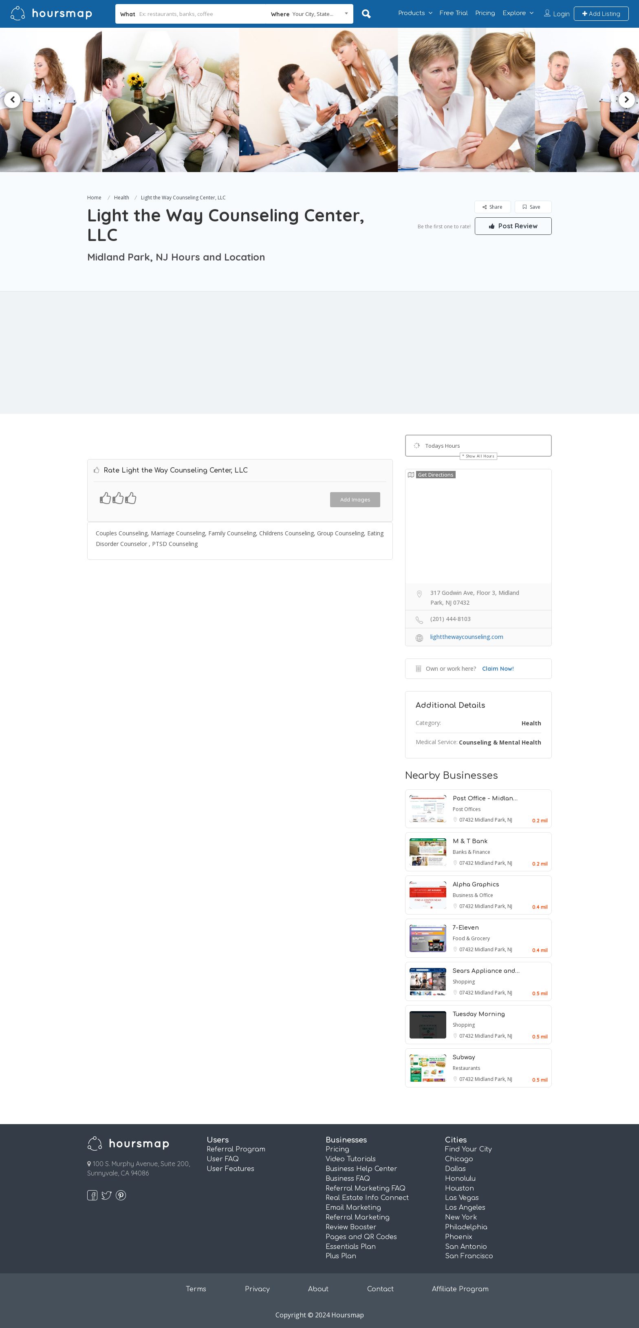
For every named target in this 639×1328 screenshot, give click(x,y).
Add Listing (601, 14)
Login (561, 14)
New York (461, 1217)
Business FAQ (348, 1178)
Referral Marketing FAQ (365, 1188)
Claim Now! (498, 668)
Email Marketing (353, 1207)
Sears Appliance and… (486, 971)
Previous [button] (12, 100)
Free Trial (454, 13)
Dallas (455, 1169)
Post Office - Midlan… (485, 798)
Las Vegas (462, 1198)
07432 (467, 819)
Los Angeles (465, 1207)
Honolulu (460, 1178)
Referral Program (236, 1149)
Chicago (459, 1159)
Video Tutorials (351, 1159)
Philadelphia (466, 1227)
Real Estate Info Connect (367, 1198)
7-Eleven (466, 928)
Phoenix (458, 1237)
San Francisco (469, 1256)
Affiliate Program (460, 1289)
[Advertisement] (319, 353)
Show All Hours (480, 456)
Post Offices (466, 809)
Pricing (485, 13)
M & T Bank (470, 841)
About (318, 1289)
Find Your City (468, 1149)
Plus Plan (341, 1256)
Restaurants (466, 1068)
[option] (175, 100)
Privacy (257, 1289)
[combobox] (309, 13)
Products (411, 13)
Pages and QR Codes (361, 1237)
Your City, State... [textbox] (313, 14)
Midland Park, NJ (493, 819)
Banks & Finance (471, 852)
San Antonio (466, 1247)
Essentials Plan (351, 1247)
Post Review (513, 226)
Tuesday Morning (479, 1014)
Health (121, 197)
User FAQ (223, 1159)
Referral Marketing (358, 1217)
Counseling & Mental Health (500, 742)
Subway (464, 1057)
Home (94, 197)
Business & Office (473, 895)
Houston (459, 1188)
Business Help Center (361, 1169)
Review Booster (351, 1227)
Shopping (464, 981)
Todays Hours (442, 445)
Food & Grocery (471, 938)
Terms (196, 1289)
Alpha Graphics (476, 885)
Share (492, 206)
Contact (380, 1289)
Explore (514, 13)
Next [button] (627, 100)
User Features (230, 1169)
